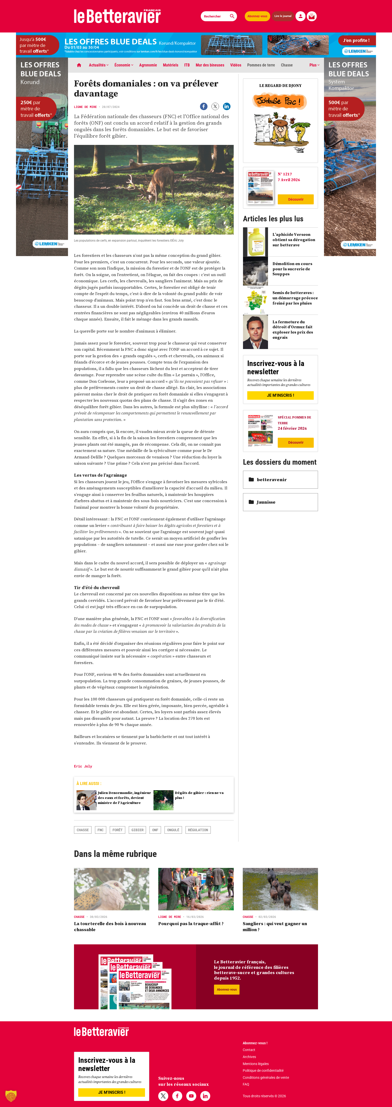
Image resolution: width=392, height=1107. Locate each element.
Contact (249, 1050)
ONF (155, 829)
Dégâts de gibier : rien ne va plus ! (199, 795)
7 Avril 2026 (289, 179)
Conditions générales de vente (266, 1078)
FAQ (246, 1084)
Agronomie (148, 65)
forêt (117, 829)
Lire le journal (283, 16)
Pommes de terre (261, 65)
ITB (187, 65)
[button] (11, 1096)
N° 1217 (285, 174)
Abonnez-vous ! (255, 1043)
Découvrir (296, 199)
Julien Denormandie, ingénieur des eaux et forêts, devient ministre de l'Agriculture (124, 797)
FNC (101, 829)
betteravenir (268, 479)
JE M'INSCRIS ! (280, 395)
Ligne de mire (85, 107)
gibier (138, 829)
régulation (198, 829)
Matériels (170, 65)
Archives (249, 1057)
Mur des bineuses (210, 65)
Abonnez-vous (257, 16)
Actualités (98, 65)
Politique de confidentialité (263, 1071)
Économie (123, 65)
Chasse (287, 65)
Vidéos (235, 65)
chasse (83, 829)
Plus (315, 65)
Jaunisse (262, 502)
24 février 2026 (292, 428)
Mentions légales (256, 1064)
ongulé (173, 829)
